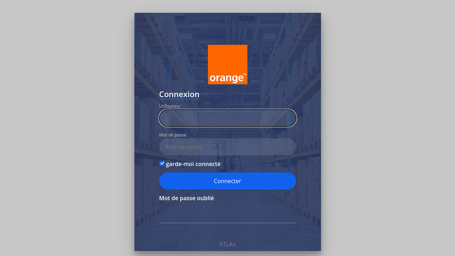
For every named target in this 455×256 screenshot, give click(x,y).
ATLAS (227, 244)
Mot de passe (173, 135)
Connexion (179, 95)
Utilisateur (170, 106)
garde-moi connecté (190, 164)
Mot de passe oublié (186, 198)
